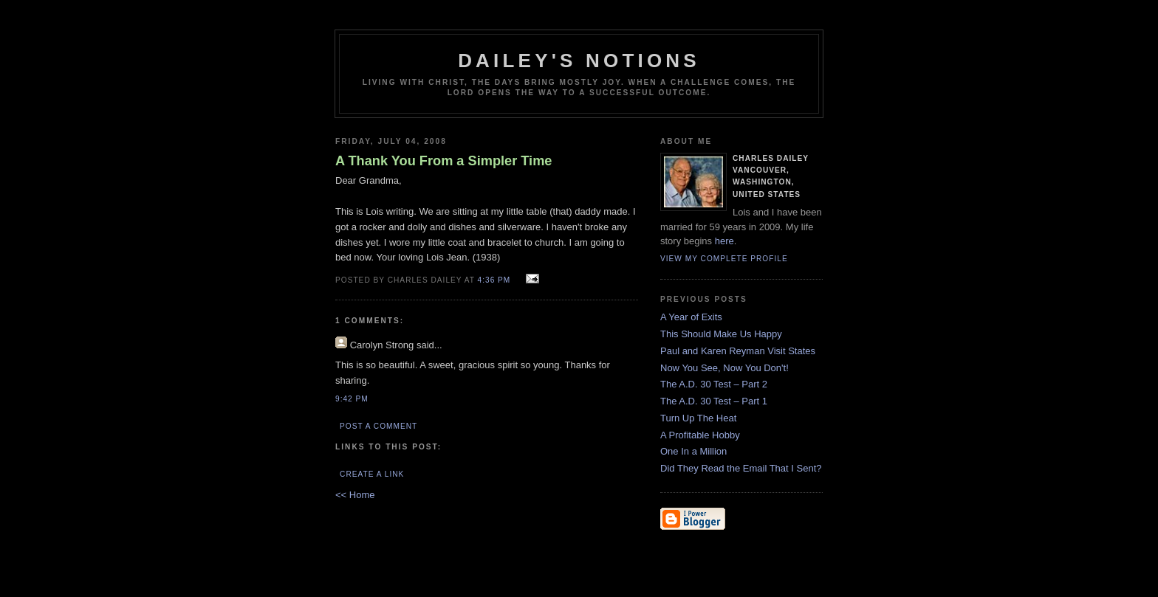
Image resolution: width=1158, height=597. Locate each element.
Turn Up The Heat (698, 418)
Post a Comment (378, 426)
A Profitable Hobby (700, 435)
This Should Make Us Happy (721, 333)
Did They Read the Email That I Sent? (740, 468)
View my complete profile (724, 259)
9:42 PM (352, 399)
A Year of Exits (691, 316)
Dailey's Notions (579, 60)
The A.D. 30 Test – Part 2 (713, 384)
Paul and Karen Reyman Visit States (737, 350)
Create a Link (372, 474)
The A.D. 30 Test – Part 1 (713, 401)
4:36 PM (494, 280)
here (724, 240)
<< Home (354, 494)
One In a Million (693, 451)
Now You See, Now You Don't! (724, 367)
